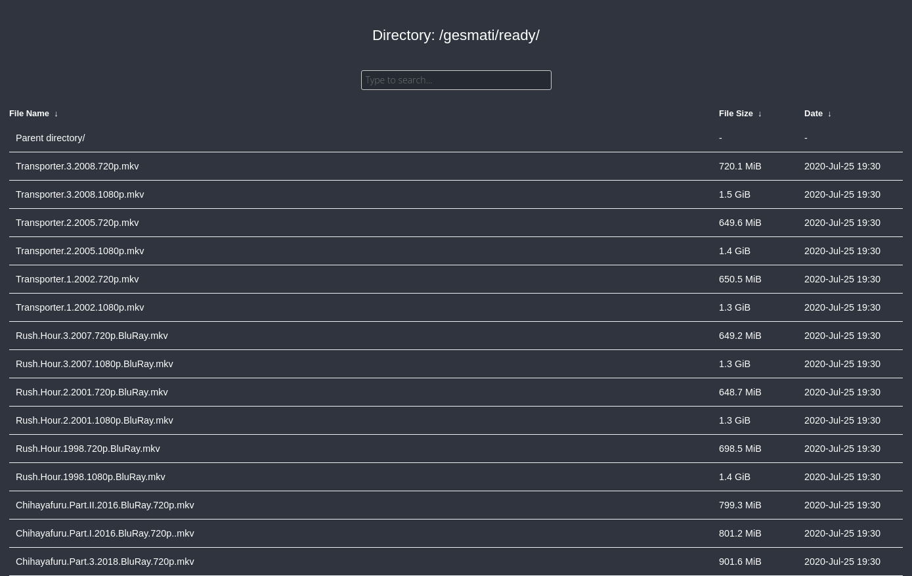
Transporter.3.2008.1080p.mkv (80, 194)
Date (813, 113)
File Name (29, 113)
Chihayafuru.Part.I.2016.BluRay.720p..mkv (105, 533)
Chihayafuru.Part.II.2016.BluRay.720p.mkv (105, 505)
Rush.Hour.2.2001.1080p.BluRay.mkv (94, 420)
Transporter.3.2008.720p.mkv (77, 166)
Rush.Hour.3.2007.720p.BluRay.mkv (92, 335)
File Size (736, 113)
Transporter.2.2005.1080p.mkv (80, 251)
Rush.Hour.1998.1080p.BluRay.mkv (90, 477)
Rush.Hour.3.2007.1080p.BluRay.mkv (94, 364)
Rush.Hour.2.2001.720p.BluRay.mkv (92, 392)
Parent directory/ (50, 138)
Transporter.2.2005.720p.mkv (77, 222)
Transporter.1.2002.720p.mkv (77, 279)
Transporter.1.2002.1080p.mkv (80, 307)
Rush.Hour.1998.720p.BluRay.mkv (88, 448)
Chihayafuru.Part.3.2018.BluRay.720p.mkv (105, 561)
